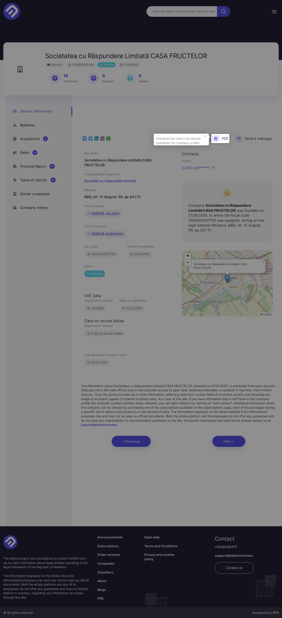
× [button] (205, 136)
